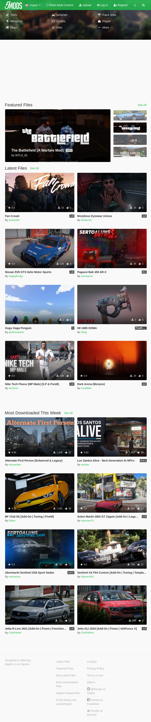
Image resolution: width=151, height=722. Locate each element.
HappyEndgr (16, 276)
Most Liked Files (66, 675)
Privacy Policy (95, 668)
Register (121, 5)
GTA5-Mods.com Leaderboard (66, 701)
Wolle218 (86, 220)
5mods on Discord (95, 712)
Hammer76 (87, 520)
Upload (85, 5)
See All (142, 105)
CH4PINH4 (15, 632)
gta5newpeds (16, 332)
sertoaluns (87, 276)
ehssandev (15, 464)
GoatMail (86, 388)
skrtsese (13, 388)
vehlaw (85, 464)
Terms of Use (95, 675)
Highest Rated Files (68, 693)
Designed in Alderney (18, 660)
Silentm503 (87, 576)
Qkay (84, 332)
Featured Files (65, 668)
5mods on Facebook (95, 701)
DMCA (91, 682)
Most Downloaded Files (67, 684)
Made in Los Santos (17, 664)
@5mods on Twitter (96, 691)
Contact (92, 661)
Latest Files (63, 661)
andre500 (14, 220)
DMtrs (12, 520)
